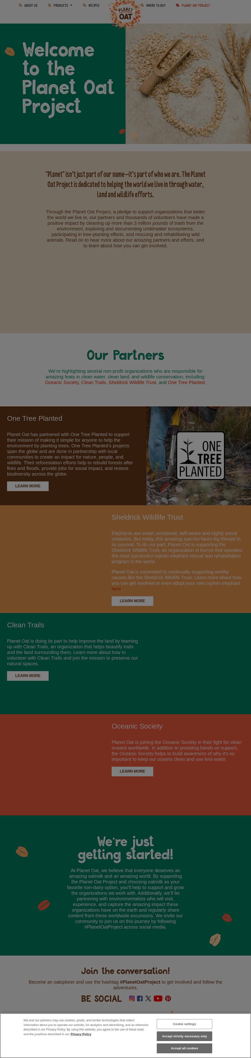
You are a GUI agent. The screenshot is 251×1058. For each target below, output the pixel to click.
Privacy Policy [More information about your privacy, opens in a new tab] (81, 1034)
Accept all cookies (184, 1048)
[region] (125, 1035)
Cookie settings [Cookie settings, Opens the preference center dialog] (184, 1024)
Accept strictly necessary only (184, 1036)
